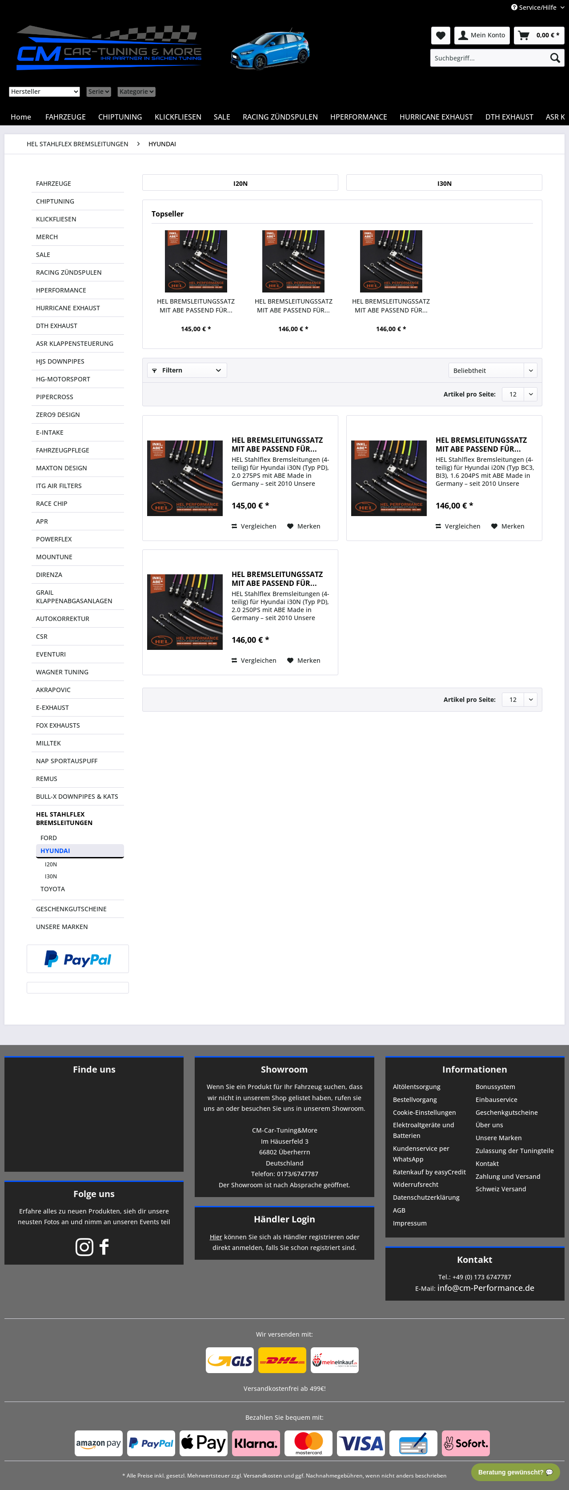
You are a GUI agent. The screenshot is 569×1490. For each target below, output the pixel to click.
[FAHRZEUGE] (65, 116)
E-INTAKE (50, 432)
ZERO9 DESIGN (58, 414)
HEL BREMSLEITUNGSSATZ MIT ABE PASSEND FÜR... (196, 305)
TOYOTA (52, 889)
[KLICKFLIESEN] (178, 116)
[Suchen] (555, 58)
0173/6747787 (297, 1174)
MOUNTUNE (54, 557)
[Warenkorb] (539, 35)
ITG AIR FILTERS (59, 485)
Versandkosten (263, 1475)
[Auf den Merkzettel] (304, 526)
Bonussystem (495, 1086)
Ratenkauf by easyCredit (429, 1172)
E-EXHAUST (52, 707)
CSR (42, 636)
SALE (43, 254)
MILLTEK (48, 743)
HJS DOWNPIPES (60, 361)
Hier (216, 1237)
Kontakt (487, 1163)
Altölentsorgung (417, 1086)
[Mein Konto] (482, 35)
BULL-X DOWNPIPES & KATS (77, 796)
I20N (51, 864)
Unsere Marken (499, 1138)
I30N (51, 876)
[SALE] (222, 116)
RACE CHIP (52, 503)
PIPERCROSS (54, 397)
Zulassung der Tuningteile (515, 1150)
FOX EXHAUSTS (58, 725)
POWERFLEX (54, 539)
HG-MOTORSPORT (63, 379)
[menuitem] (497, 58)
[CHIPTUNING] (120, 116)
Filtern (167, 370)
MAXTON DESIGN (61, 468)
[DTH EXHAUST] (509, 116)
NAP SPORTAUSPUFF (66, 761)
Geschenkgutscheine (507, 1112)
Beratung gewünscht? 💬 (515, 1472)
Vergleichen (254, 526)
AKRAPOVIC (53, 689)
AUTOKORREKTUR (62, 618)
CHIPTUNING (55, 201)
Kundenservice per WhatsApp (421, 1153)
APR (42, 521)
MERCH (47, 236)
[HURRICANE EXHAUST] (436, 116)
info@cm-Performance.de (485, 1287)
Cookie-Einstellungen (424, 1112)
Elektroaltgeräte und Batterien (423, 1130)
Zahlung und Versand (508, 1176)
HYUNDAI (55, 850)
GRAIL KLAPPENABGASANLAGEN (74, 596)
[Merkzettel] (440, 35)
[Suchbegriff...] (497, 58)
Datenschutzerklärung (426, 1197)
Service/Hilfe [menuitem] (534, 7)
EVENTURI (51, 654)
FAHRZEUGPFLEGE (62, 450)
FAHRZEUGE (53, 183)
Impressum (410, 1223)
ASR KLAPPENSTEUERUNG (74, 343)
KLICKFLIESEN (56, 219)
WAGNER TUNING (62, 672)
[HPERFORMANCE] (358, 116)
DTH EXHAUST (56, 325)
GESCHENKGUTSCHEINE (71, 909)
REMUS (46, 778)
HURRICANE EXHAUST (68, 308)
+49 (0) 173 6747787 (482, 1277)
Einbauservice (496, 1099)
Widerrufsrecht (415, 1184)
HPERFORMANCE (61, 290)
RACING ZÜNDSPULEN (69, 272)
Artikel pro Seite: (470, 394)
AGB (399, 1210)
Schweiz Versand (501, 1189)
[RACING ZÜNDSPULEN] (280, 116)
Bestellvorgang (415, 1099)
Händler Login (284, 1219)
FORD (48, 837)
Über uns (489, 1125)
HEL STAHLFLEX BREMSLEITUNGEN (64, 818)
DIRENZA (49, 574)
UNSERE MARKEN (62, 926)
